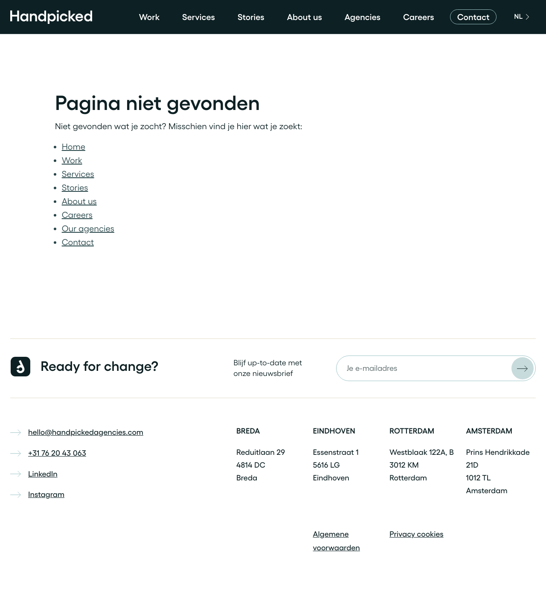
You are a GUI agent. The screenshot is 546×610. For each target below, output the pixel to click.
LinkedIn (34, 474)
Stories (251, 17)
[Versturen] (522, 368)
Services (198, 17)
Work (149, 17)
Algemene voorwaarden (336, 541)
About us (304, 17)
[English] (520, 17)
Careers (418, 17)
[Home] (51, 17)
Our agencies (88, 228)
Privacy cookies (416, 534)
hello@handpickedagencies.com (76, 432)
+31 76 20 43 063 (48, 453)
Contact (78, 242)
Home (73, 146)
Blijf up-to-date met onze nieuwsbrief (267, 368)
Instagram (37, 494)
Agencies (362, 17)
